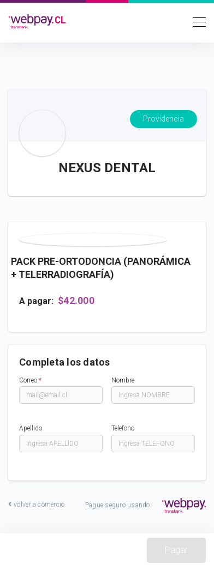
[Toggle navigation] (196, 21)
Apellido (30, 428)
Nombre (122, 380)
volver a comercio (36, 504)
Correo (30, 380)
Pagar (176, 550)
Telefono (122, 428)
